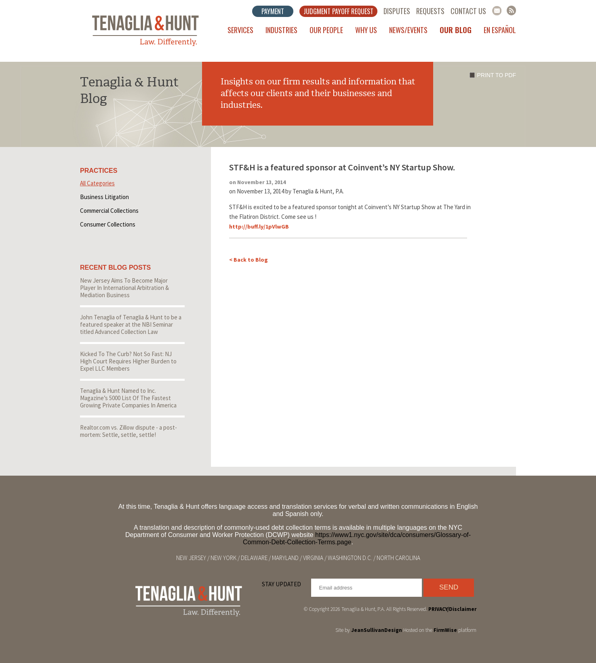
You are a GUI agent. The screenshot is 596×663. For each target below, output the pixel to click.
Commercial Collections (109, 210)
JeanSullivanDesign (376, 630)
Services (240, 30)
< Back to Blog (248, 259)
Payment (272, 11)
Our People (326, 30)
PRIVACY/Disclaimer (452, 609)
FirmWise (445, 630)
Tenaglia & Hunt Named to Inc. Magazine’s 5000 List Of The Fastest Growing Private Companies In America (128, 398)
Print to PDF (496, 75)
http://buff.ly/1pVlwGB (259, 226)
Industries (281, 30)
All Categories (97, 183)
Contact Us (468, 11)
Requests (430, 11)
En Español (500, 30)
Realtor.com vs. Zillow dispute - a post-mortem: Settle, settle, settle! (128, 431)
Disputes (396, 11)
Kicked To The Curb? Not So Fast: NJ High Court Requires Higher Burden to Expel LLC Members (128, 361)
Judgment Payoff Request (338, 11)
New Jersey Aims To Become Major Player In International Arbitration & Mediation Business (124, 288)
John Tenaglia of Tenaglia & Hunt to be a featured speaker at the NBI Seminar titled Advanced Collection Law (130, 324)
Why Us (366, 30)
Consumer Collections (107, 224)
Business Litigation (104, 197)
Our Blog (456, 30)
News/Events (408, 30)
